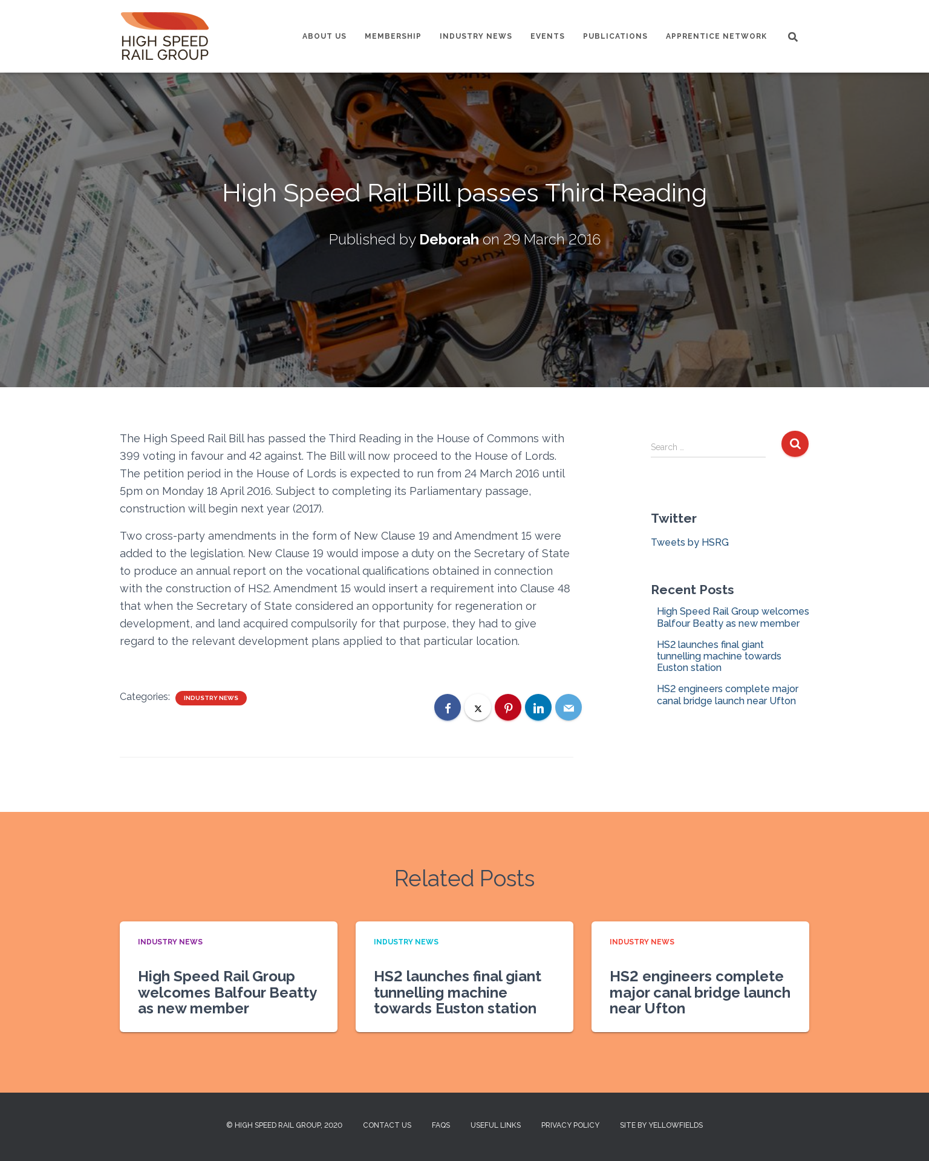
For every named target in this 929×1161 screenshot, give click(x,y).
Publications (615, 36)
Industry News (476, 36)
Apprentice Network (716, 36)
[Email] (568, 707)
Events (547, 36)
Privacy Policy (570, 1125)
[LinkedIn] (538, 707)
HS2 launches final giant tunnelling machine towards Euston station (719, 656)
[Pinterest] (508, 707)
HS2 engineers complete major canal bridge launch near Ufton (727, 694)
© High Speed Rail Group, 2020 (284, 1125)
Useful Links (496, 1125)
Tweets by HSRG (690, 542)
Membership (393, 36)
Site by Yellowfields (661, 1125)
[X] (477, 707)
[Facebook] (447, 707)
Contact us (387, 1125)
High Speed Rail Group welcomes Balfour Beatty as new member (733, 617)
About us (324, 36)
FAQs (441, 1125)
